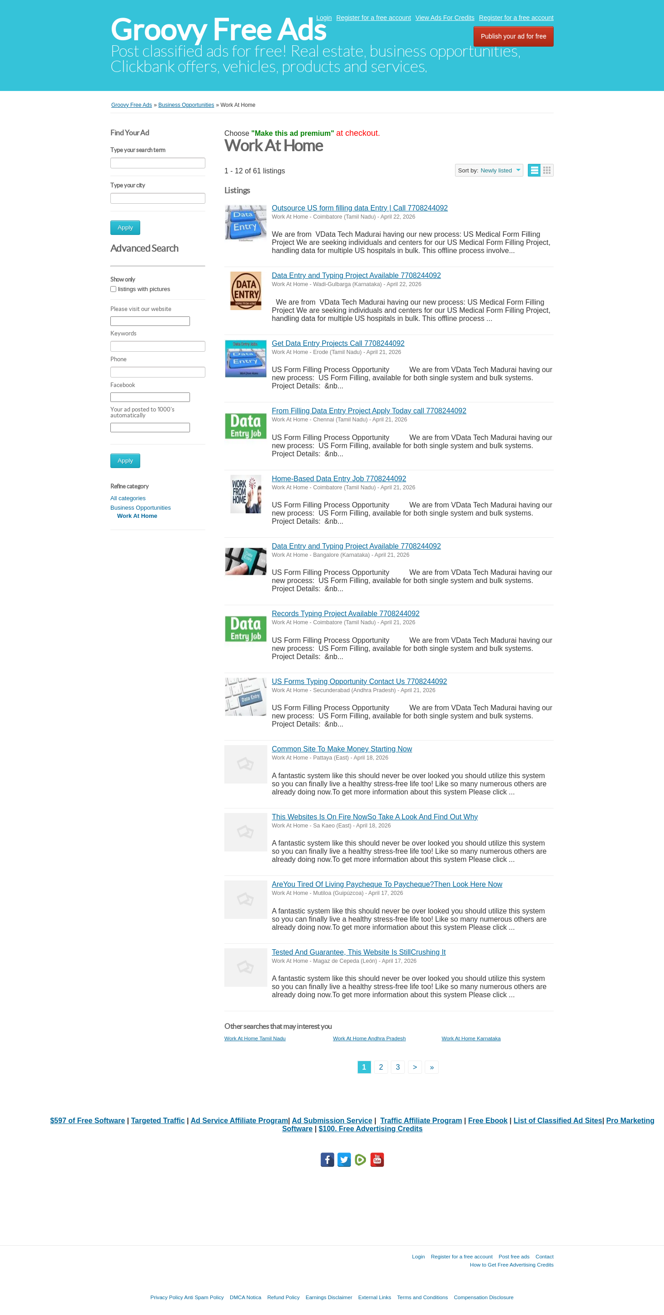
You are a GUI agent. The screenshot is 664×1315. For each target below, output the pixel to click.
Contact (545, 1256)
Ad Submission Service (332, 1120)
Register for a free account (374, 17)
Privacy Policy (166, 1297)
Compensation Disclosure (483, 1297)
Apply (125, 227)
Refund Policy (283, 1297)
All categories (128, 498)
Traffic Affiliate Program (421, 1120)
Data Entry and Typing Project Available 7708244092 (356, 275)
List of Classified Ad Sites (558, 1120)
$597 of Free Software (87, 1120)
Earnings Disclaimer (329, 1297)
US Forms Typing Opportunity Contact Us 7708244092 (359, 681)
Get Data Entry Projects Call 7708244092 (338, 343)
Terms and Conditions (422, 1297)
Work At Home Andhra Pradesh (369, 1038)
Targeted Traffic (158, 1120)
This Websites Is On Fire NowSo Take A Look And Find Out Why (375, 817)
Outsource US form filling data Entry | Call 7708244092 (360, 208)
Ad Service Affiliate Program (239, 1120)
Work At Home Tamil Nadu (255, 1038)
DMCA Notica (245, 1297)
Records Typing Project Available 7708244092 (346, 613)
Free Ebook (487, 1120)
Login (324, 17)
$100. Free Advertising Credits (371, 1129)
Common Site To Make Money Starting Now (342, 749)
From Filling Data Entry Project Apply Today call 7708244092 (369, 411)
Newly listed (496, 170)
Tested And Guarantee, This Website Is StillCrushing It (359, 952)
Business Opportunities (140, 507)
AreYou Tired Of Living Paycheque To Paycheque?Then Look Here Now (387, 884)
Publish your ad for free (513, 36)
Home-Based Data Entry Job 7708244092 (339, 479)
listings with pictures (144, 289)
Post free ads (513, 1256)
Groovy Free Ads (218, 29)
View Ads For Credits (445, 17)
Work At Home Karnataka (471, 1038)
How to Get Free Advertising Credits (512, 1264)
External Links (374, 1297)
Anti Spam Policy (204, 1297)
